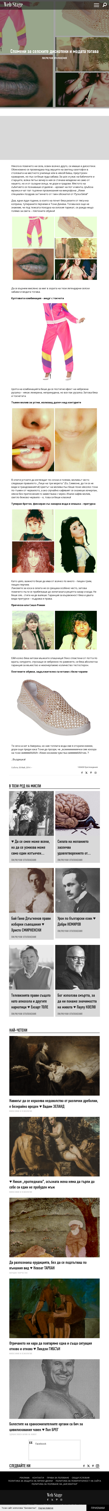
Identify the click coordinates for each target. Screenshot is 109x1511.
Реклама (25, 1477)
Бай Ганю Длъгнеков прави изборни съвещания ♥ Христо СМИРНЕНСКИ (31, 924)
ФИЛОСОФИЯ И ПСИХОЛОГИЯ (20, 1111)
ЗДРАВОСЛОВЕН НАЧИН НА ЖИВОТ (23, 1434)
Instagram (95, 773)
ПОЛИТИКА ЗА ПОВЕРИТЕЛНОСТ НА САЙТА (78, 1480)
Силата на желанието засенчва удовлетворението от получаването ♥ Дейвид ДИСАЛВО (75, 853)
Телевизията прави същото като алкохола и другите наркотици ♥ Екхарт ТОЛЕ (31, 1001)
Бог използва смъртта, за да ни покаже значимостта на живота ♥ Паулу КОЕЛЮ (77, 1001)
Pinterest (56, 1499)
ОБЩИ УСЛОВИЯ (80, 1477)
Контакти (38, 1477)
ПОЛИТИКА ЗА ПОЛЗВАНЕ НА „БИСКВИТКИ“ (55, 1484)
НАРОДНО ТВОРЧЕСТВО (18, 1273)
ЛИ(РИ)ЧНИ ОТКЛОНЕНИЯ (54, 58)
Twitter (86, 773)
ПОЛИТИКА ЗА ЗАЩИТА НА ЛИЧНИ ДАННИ (30, 1480)
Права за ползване (58, 1477)
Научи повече (45, 1507)
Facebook (82, 773)
